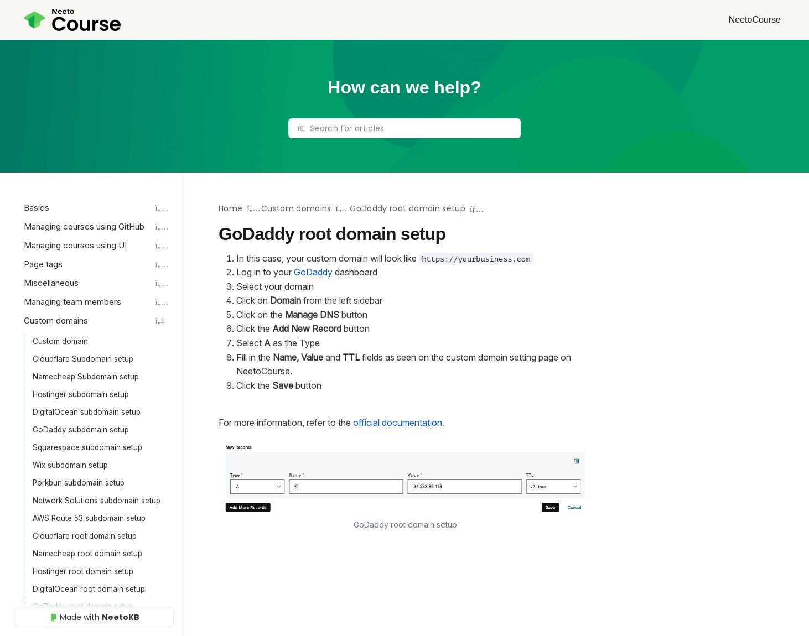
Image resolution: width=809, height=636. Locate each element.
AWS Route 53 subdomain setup (89, 518)
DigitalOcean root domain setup (89, 589)
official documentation (397, 422)
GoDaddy (313, 272)
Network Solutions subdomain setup (96, 500)
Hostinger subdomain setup (81, 394)
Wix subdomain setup (70, 465)
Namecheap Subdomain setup (86, 376)
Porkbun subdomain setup (79, 482)
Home (230, 208)
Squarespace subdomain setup (87, 447)
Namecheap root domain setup (87, 553)
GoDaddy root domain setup (407, 208)
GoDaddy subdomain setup (81, 429)
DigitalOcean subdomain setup (87, 412)
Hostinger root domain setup (83, 571)
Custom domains (296, 208)
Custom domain (60, 341)
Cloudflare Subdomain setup (83, 359)
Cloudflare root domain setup (85, 535)
